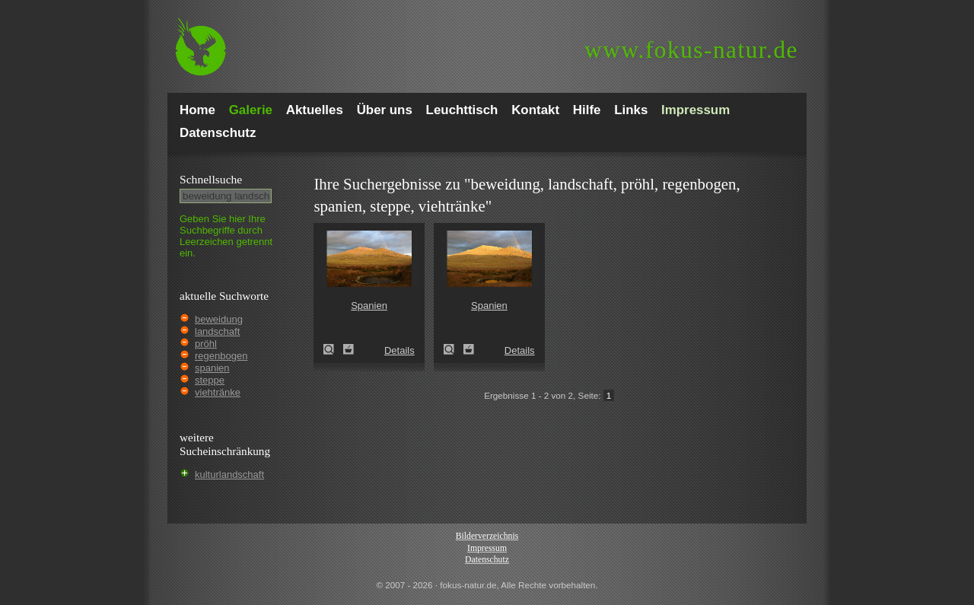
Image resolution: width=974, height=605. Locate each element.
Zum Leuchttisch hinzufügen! (348, 349)
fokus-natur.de (691, 50)
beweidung (219, 319)
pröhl (206, 343)
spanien (212, 368)
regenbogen (221, 355)
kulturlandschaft (229, 474)
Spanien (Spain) (333, 349)
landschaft (217, 331)
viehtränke (217, 392)
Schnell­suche (211, 179)
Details (399, 350)
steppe (209, 380)
